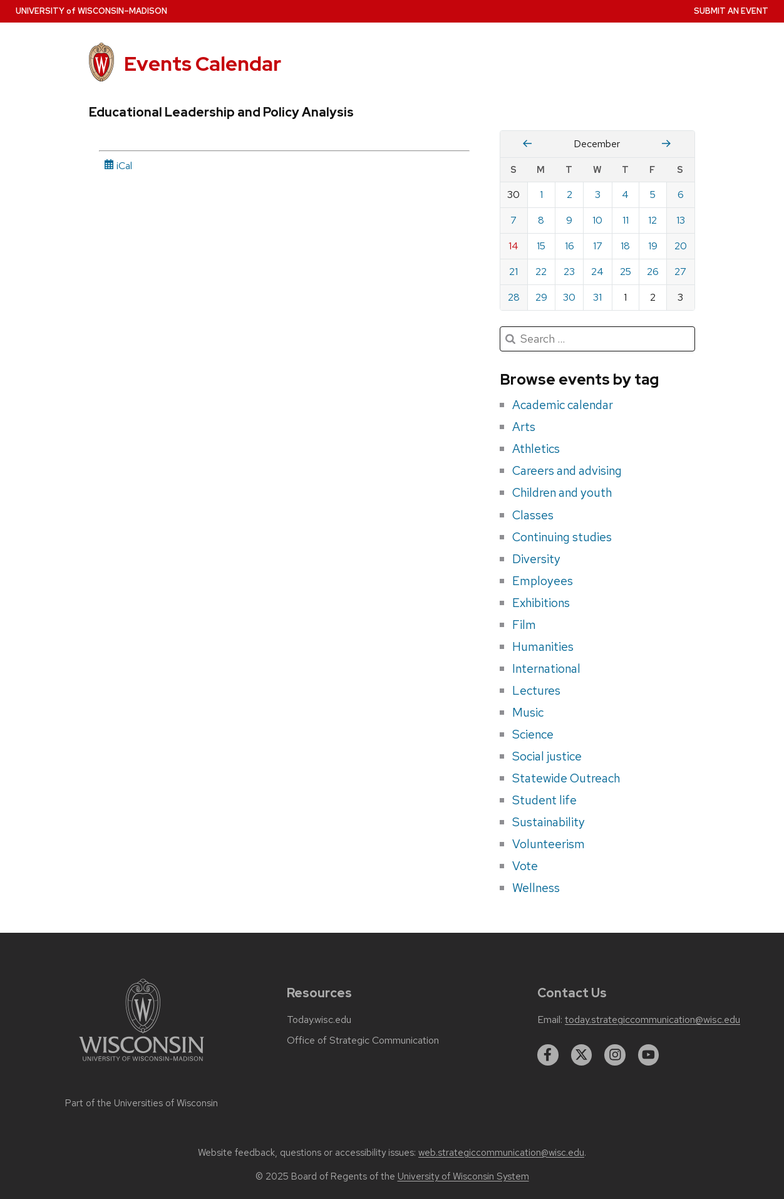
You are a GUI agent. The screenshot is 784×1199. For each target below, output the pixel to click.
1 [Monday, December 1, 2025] (541, 194)
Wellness (536, 888)
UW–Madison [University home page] (91, 11)
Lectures (536, 690)
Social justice (547, 756)
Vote (525, 866)
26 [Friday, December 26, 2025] (653, 271)
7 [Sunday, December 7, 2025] (513, 220)
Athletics (536, 448)
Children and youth (562, 492)
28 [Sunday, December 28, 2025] (514, 297)
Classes (533, 515)
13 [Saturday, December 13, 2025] (680, 220)
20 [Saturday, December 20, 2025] (680, 245)
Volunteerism (548, 844)
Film (524, 624)
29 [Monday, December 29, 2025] (541, 297)
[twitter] (581, 1055)
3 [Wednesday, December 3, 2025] (598, 194)
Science (533, 734)
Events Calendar (202, 63)
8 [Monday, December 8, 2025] (541, 220)
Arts (523, 426)
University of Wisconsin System (463, 1176)
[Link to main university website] (141, 1063)
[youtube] (648, 1055)
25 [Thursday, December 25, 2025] (625, 271)
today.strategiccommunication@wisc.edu (652, 1020)
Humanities (543, 646)
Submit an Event (731, 11)
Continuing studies (562, 537)
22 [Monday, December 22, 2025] (541, 271)
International (546, 668)
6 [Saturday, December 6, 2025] (681, 194)
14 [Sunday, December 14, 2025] (513, 245)
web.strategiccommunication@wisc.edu (501, 1152)
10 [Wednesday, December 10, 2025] (597, 220)
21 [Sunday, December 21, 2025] (513, 271)
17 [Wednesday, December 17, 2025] (597, 245)
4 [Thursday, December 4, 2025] (625, 194)
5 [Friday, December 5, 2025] (653, 194)
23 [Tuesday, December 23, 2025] (569, 271)
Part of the (141, 1103)
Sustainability (548, 822)
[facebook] (548, 1055)
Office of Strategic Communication (363, 1040)
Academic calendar (562, 405)
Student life (544, 800)
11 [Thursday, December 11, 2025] (625, 220)
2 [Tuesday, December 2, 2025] (569, 194)
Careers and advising (567, 470)
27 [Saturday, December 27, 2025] (680, 271)
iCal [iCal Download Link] (118, 165)
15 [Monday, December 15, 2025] (541, 245)
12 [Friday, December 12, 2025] (652, 220)
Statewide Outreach (566, 778)
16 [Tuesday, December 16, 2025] (569, 245)
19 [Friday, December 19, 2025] (653, 245)
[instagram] (615, 1055)
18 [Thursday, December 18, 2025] (625, 245)
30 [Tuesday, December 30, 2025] (569, 297)
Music (528, 712)
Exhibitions (541, 602)
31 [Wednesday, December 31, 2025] (597, 297)
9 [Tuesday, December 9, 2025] (569, 220)
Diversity (536, 559)
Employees (542, 581)
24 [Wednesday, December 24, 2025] (597, 271)
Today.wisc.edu (319, 1020)
